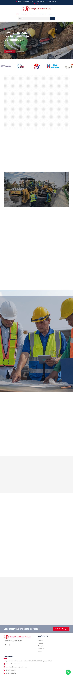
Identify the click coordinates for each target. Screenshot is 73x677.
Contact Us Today (61, 629)
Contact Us (41, 648)
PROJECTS (34, 14)
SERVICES (43, 14)
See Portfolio (20, 52)
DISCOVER (24, 14)
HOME (17, 14)
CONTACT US (52, 14)
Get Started (9, 52)
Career (40, 651)
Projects (40, 643)
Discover (40, 640)
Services (40, 646)
